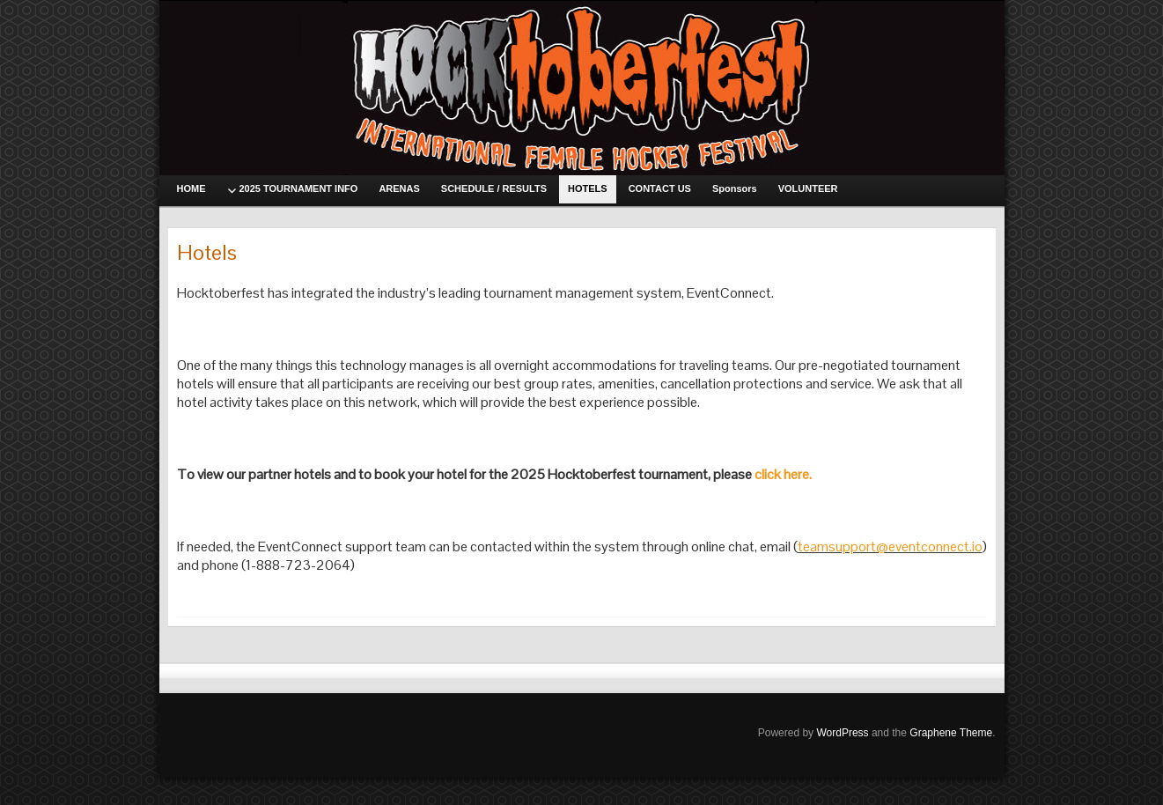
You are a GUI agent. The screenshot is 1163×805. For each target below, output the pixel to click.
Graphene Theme (950, 733)
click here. (783, 474)
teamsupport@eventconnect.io (890, 546)
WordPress (842, 733)
